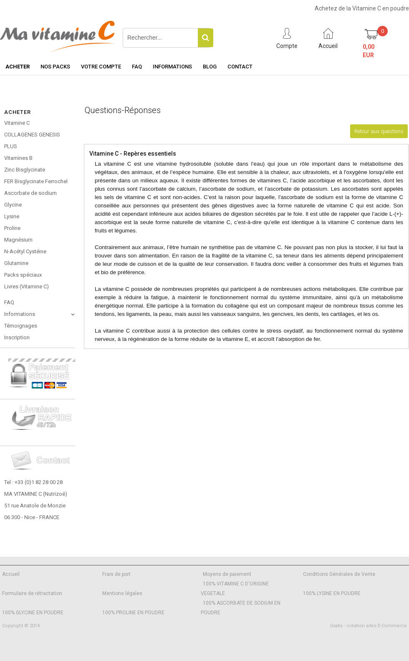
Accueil (11, 574)
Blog (210, 66)
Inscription (17, 337)
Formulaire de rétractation (32, 593)
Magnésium (18, 240)
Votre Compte (101, 66)
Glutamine (16, 263)
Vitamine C (17, 123)
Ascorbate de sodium (30, 193)
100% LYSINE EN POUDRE (332, 593)
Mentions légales (122, 593)
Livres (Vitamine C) (26, 286)
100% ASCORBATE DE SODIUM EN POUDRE (240, 608)
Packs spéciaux (23, 275)
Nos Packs (55, 66)
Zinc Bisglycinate (24, 170)
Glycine (13, 205)
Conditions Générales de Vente (339, 574)
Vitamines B (18, 158)
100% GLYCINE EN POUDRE (32, 613)
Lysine (11, 216)
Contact (239, 66)
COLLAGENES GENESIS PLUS (32, 140)
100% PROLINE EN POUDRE (133, 613)
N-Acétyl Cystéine (25, 251)
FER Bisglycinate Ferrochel (36, 181)
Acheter (17, 66)
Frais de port (116, 574)
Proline (12, 228)
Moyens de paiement (227, 574)
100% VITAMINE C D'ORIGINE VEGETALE (235, 588)
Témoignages (20, 326)
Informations (172, 66)
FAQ (137, 66)
